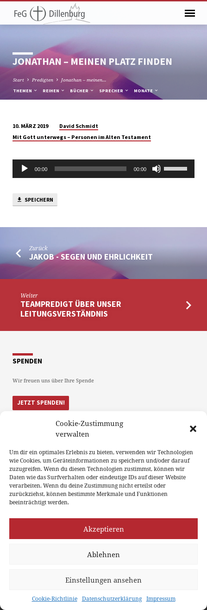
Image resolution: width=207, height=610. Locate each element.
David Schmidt (78, 125)
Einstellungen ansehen (103, 580)
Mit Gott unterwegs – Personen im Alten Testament (82, 136)
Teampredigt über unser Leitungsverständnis (70, 308)
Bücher (82, 91)
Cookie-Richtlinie (54, 599)
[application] (103, 168)
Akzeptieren (103, 529)
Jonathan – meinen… (84, 79)
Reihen (54, 91)
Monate (146, 91)
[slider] (90, 168)
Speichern (34, 200)
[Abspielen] (24, 168)
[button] (193, 428)
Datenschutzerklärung (112, 599)
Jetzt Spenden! (41, 403)
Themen (25, 91)
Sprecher (114, 91)
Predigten (42, 79)
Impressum (161, 599)
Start (18, 79)
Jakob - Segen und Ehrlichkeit (91, 256)
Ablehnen (103, 554)
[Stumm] (156, 168)
